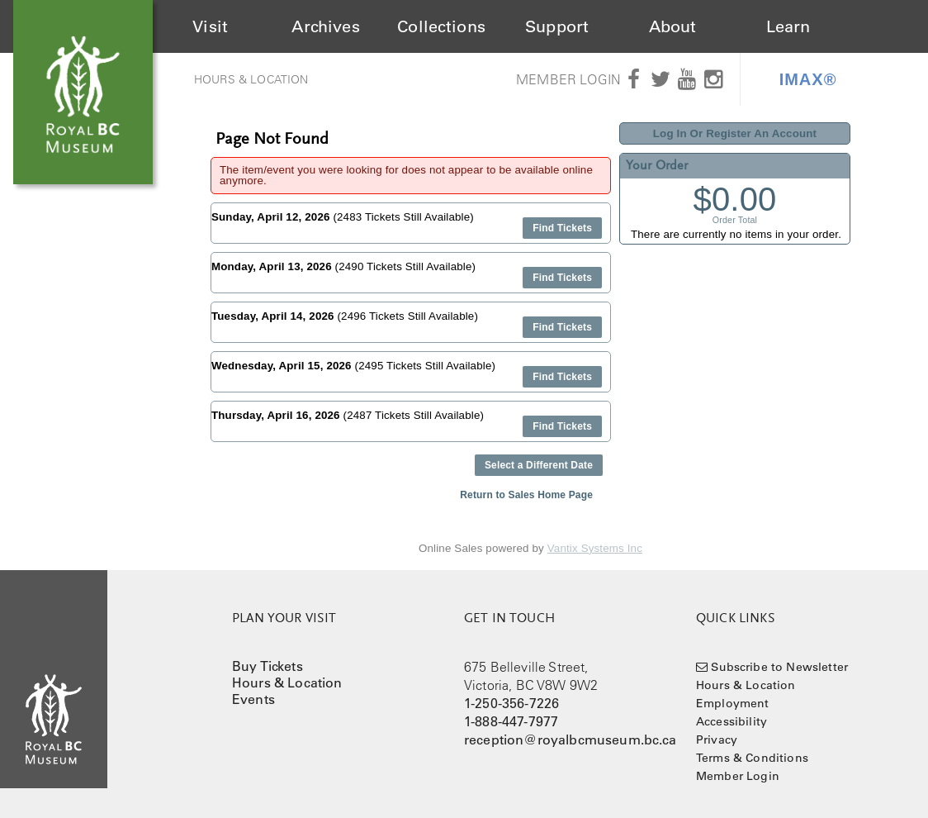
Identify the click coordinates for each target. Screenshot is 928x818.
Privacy (716, 739)
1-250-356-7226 (511, 703)
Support (557, 26)
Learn (788, 26)
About (673, 26)
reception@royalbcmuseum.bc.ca (570, 739)
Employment (732, 703)
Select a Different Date (539, 465)
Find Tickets (562, 228)
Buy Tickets (267, 666)
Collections (441, 26)
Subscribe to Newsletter (779, 666)
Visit (210, 26)
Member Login (568, 79)
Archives (325, 26)
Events (253, 699)
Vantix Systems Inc (594, 548)
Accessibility (731, 721)
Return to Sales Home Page (526, 495)
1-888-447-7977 (511, 721)
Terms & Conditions (752, 757)
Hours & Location (251, 79)
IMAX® (808, 79)
